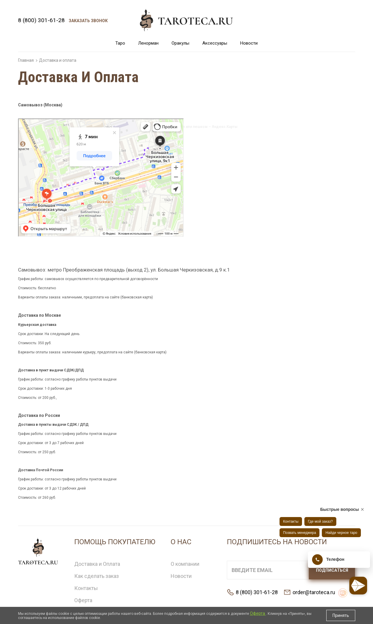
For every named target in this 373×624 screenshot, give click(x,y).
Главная (26, 60)
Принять (340, 615)
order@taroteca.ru (314, 592)
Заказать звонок (88, 20)
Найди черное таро (341, 533)
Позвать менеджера (299, 533)
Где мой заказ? (320, 521)
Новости (249, 43)
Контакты (86, 588)
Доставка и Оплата (97, 564)
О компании (185, 564)
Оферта (83, 600)
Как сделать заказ (96, 576)
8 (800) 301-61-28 (41, 20)
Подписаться (332, 570)
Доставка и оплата (57, 60)
